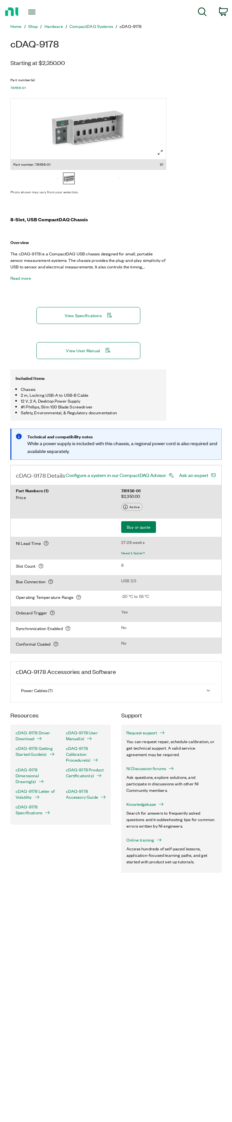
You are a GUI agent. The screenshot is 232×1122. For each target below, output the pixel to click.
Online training (144, 840)
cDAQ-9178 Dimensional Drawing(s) (30, 775)
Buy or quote (138, 527)
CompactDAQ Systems (91, 26)
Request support (145, 733)
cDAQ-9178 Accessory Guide (86, 794)
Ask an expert (193, 475)
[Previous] (57, 179)
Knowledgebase (145, 804)
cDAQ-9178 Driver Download (33, 736)
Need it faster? (133, 553)
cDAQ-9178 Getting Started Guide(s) (35, 751)
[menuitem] (202, 13)
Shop (33, 26)
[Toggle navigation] (38, 12)
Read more (20, 278)
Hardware (54, 26)
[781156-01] (69, 179)
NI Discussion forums (150, 768)
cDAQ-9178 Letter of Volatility (35, 794)
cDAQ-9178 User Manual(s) (82, 736)
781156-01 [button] (18, 87)
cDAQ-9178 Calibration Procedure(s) (82, 754)
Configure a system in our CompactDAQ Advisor (116, 475)
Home (16, 26)
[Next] (119, 179)
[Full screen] (160, 152)
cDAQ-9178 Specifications (33, 810)
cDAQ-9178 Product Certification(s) (85, 773)
